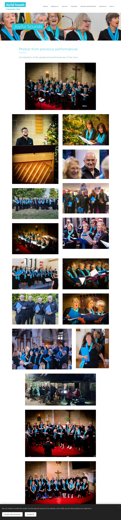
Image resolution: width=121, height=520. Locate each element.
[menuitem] (45, 6)
